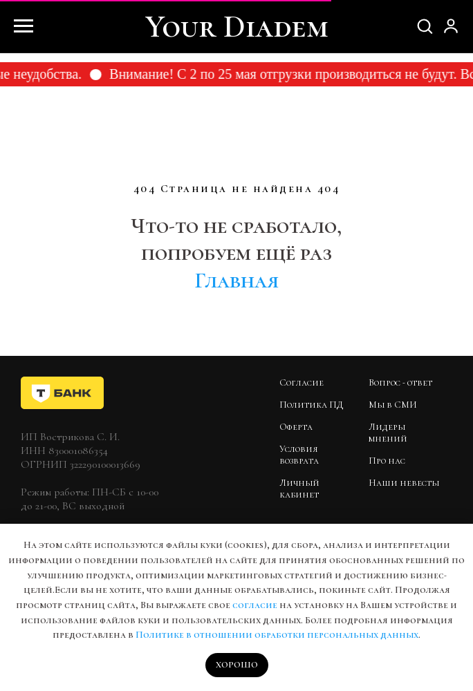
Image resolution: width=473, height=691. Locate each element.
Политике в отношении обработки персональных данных (277, 635)
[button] (424, 25)
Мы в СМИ (393, 404)
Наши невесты (404, 483)
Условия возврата (299, 454)
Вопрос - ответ (400, 382)
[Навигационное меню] (23, 26)
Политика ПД (311, 404)
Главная (236, 280)
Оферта (296, 427)
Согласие (301, 382)
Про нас (387, 460)
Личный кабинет (299, 488)
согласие (254, 605)
